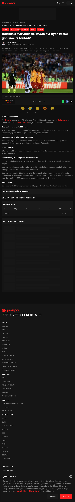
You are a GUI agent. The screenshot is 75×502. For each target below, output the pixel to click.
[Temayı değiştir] (69, 3)
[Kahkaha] (30, 110)
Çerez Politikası (7, 466)
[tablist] (37, 208)
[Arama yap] (58, 3)
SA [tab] (60, 209)
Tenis (4, 440)
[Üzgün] (37, 110)
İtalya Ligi (40, 29)
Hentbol (5, 418)
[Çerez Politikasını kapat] (70, 476)
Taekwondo (6, 459)
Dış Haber (5, 29)
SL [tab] (4, 209)
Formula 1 (5, 451)
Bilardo (4, 448)
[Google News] (8, 101)
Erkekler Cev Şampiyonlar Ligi (12, 403)
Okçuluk (5, 455)
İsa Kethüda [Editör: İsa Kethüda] (16, 43)
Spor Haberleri (7, 22)
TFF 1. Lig (5, 330)
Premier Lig (6, 344)
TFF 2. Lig (5, 334)
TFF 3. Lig (5, 337)
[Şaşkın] (52, 110)
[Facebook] (67, 101)
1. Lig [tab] (15, 209)
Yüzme (4, 444)
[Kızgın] (45, 110)
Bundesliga (6, 341)
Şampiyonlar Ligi (8, 355)
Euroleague (6, 381)
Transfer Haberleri (9, 370)
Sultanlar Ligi (7, 411)
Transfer (33, 29)
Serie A (4, 352)
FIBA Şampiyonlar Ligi (9, 385)
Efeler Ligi (5, 407)
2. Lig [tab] (27, 209)
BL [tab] (70, 209)
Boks (4, 433)
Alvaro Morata (15, 29)
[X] (71, 101)
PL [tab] (39, 209)
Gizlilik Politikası (7, 470)
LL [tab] (49, 209)
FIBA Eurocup (6, 389)
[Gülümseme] (23, 110)
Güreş (4, 422)
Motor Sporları (7, 426)
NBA (3, 378)
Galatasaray (24, 29)
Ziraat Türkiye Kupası (9, 366)
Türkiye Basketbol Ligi (10, 396)
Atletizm (5, 429)
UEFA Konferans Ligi (9, 363)
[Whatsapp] (63, 101)
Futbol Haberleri (20, 22)
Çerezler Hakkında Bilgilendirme (26, 491)
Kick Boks (5, 437)
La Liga (4, 348)
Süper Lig (5, 326)
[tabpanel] (37, 213)
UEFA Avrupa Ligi (7, 359)
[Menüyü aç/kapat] (63, 3)
